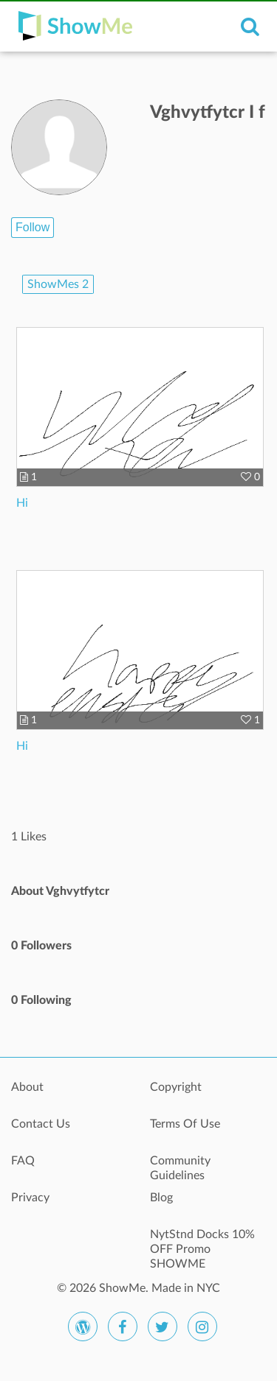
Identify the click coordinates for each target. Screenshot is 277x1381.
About (27, 1087)
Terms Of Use (185, 1124)
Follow (32, 227)
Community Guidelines (180, 1168)
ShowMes (58, 284)
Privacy (30, 1197)
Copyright (176, 1087)
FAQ (23, 1161)
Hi (22, 503)
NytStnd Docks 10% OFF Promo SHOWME (202, 1243)
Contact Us (40, 1124)
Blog (161, 1197)
